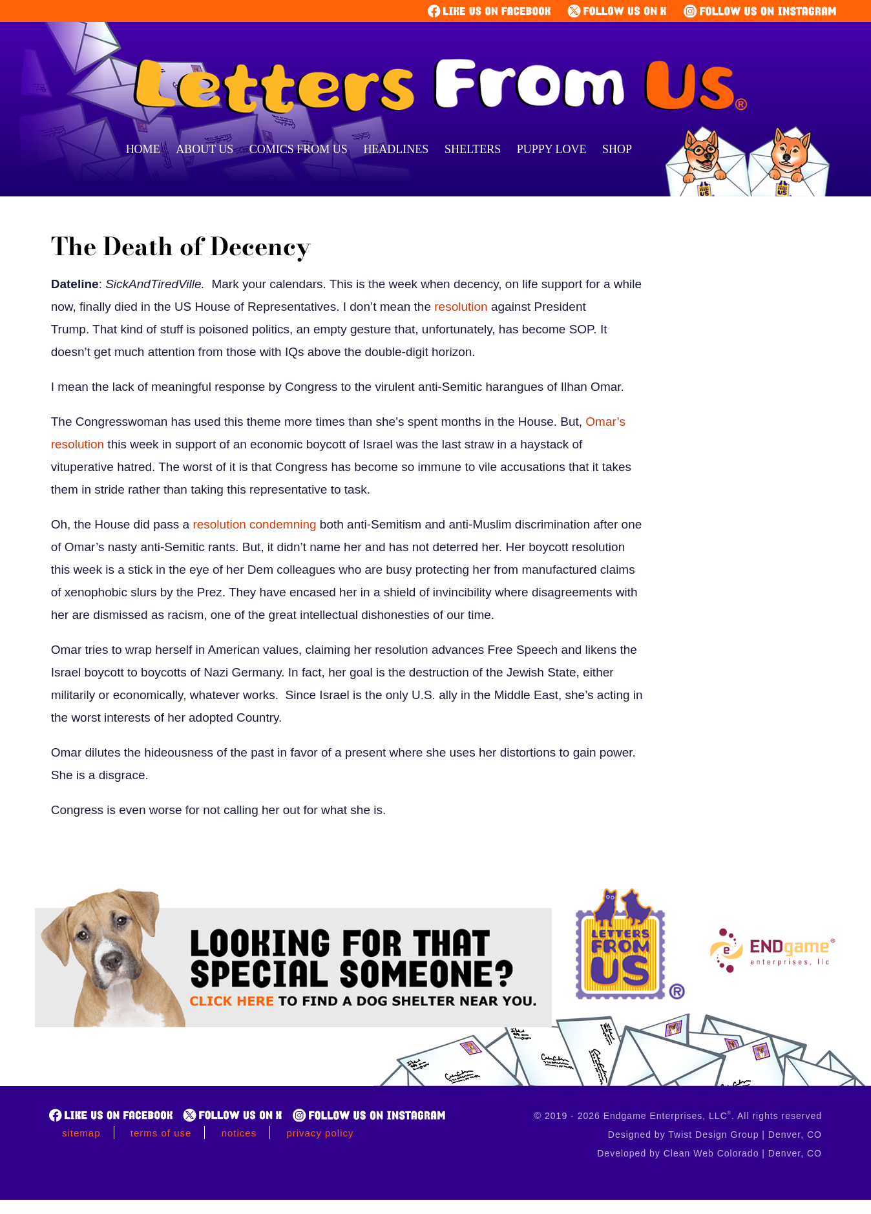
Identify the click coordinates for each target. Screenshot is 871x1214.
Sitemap (81, 1132)
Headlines (395, 149)
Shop (617, 149)
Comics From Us (298, 149)
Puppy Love (552, 149)
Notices (239, 1132)
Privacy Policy (319, 1132)
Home (143, 149)
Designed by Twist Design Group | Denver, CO (715, 1134)
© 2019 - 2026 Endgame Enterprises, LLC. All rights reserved (678, 1115)
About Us (204, 149)
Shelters (473, 149)
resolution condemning (254, 524)
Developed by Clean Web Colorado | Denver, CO (709, 1153)
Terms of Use (161, 1132)
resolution (460, 306)
